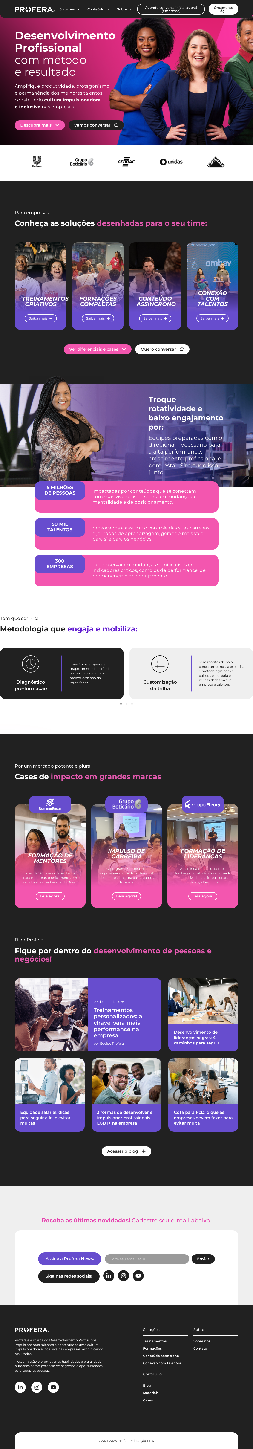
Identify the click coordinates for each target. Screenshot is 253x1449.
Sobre (124, 9)
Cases (148, 1400)
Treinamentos (155, 1341)
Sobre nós (201, 1341)
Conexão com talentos (162, 1363)
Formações (152, 1348)
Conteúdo (98, 9)
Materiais (150, 1393)
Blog (147, 1385)
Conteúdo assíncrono (161, 1356)
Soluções (70, 9)
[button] (121, 704)
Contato (200, 1348)
